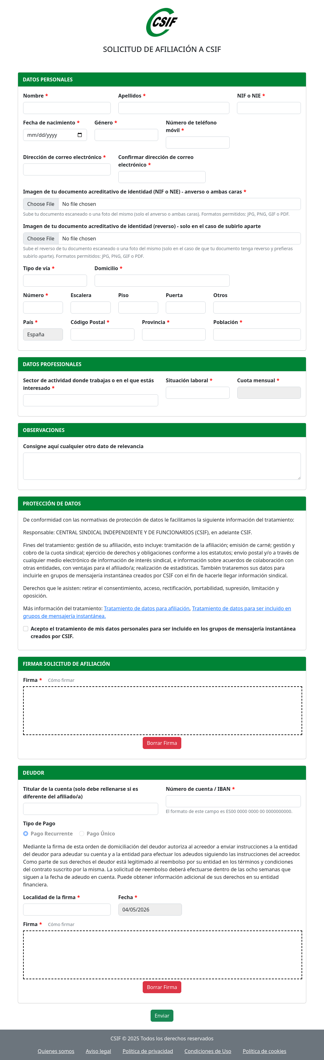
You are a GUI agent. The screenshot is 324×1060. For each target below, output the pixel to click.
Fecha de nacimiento (49, 122)
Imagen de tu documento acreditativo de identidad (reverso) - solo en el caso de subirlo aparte (142, 226)
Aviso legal (98, 1051)
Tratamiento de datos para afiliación (146, 608)
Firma (30, 679)
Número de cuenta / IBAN (198, 788)
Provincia (153, 322)
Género (104, 122)
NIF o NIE (249, 95)
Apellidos (129, 95)
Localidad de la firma (49, 897)
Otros (220, 295)
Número (33, 295)
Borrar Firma (162, 742)
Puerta (174, 295)
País (28, 322)
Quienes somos (56, 1051)
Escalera (81, 295)
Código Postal (88, 322)
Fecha (125, 897)
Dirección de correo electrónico (62, 157)
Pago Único (101, 833)
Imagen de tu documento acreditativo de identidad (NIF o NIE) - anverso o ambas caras (132, 191)
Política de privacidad (147, 1051)
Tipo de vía (36, 268)
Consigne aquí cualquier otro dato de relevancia (83, 446)
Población (225, 322)
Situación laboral (187, 380)
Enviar (162, 1015)
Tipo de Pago (39, 823)
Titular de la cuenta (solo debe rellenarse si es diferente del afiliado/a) (80, 792)
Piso (123, 295)
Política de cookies (264, 1051)
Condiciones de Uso (207, 1051)
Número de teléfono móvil (191, 126)
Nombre (33, 95)
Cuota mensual (256, 380)
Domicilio (106, 268)
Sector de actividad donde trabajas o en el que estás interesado (88, 384)
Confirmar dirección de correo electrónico (156, 161)
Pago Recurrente (52, 833)
